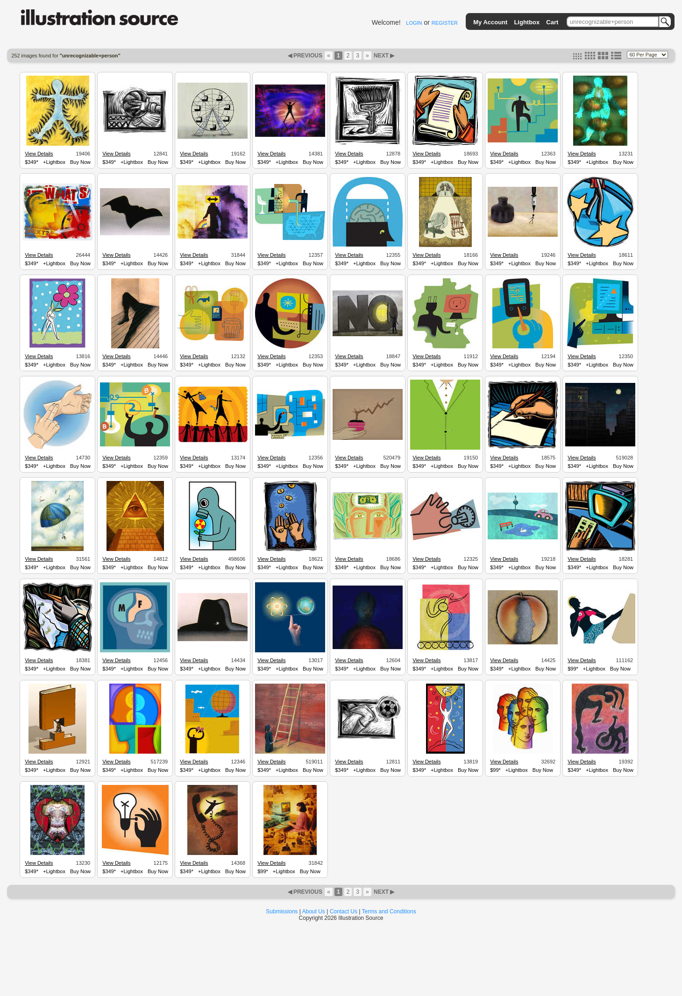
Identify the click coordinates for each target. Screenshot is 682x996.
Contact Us (343, 911)
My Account (490, 22)
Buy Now (80, 162)
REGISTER (445, 23)
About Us (313, 911)
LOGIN (414, 23)
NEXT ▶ (383, 55)
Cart (552, 22)
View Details (39, 153)
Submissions (282, 911)
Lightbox (527, 22)
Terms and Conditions (389, 911)
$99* (573, 668)
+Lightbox (54, 162)
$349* (31, 162)
